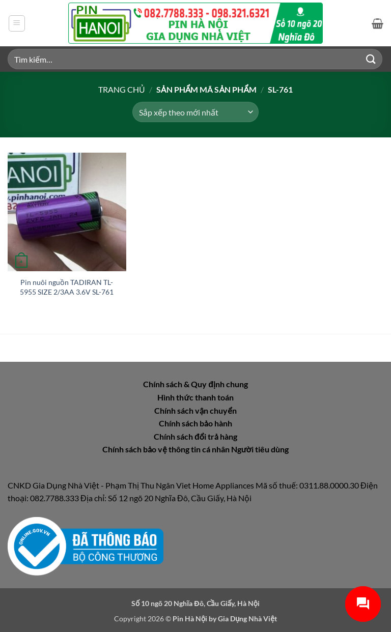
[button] (17, 23)
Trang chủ (121, 89)
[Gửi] (371, 59)
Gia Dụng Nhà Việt (247, 618)
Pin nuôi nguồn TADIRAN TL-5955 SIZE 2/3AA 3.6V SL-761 (67, 287)
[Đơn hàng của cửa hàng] (195, 112)
